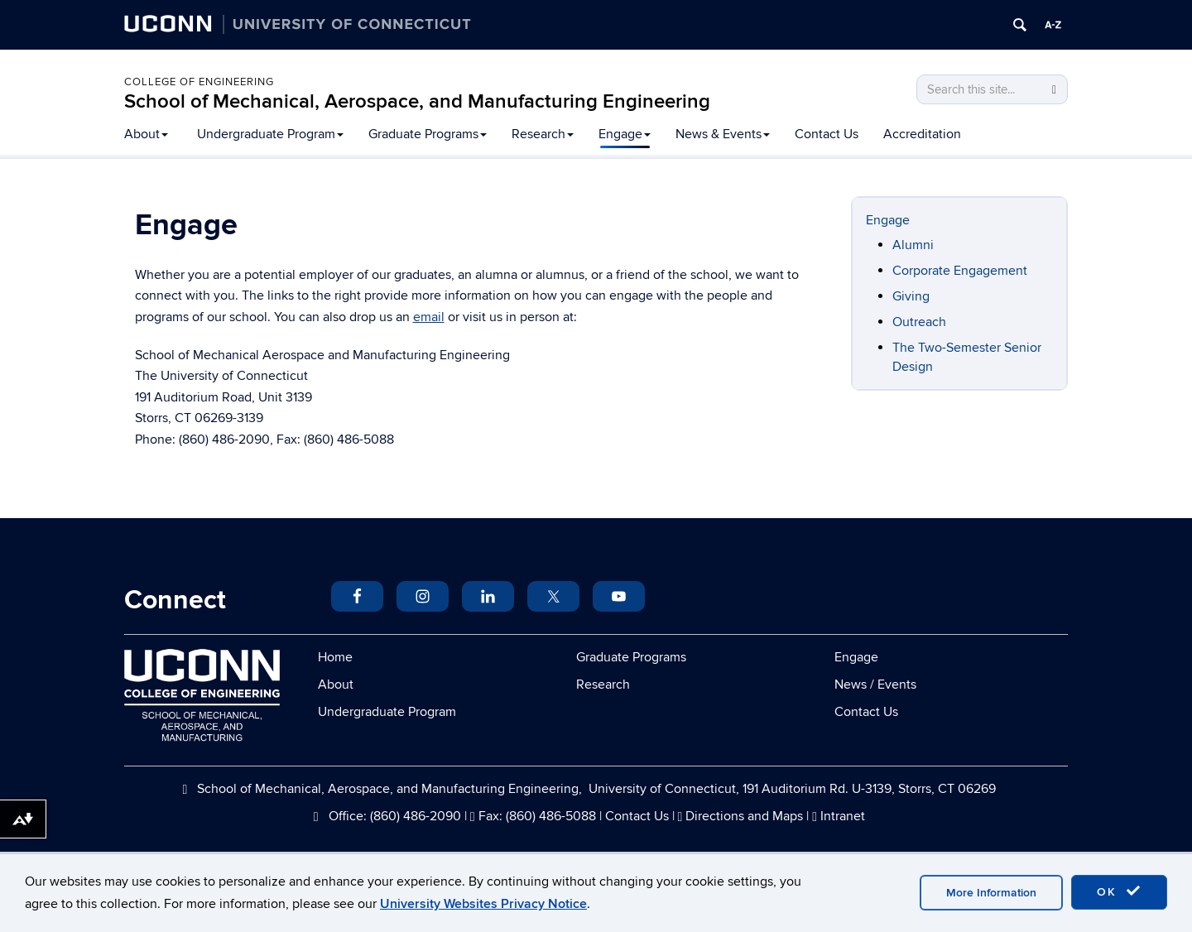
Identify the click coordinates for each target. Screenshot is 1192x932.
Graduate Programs (427, 134)
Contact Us (826, 134)
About (146, 134)
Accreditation (922, 134)
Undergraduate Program (270, 134)
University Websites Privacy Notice (483, 904)
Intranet (842, 816)
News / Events (875, 684)
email (429, 317)
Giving (911, 296)
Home (335, 657)
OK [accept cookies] (1119, 891)
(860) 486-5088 (551, 816)
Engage (624, 134)
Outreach (919, 322)
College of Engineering (199, 82)
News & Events (722, 134)
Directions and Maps (744, 816)
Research (543, 134)
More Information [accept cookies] (991, 893)
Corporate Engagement (959, 270)
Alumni (913, 245)
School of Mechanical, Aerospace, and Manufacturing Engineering (417, 101)
